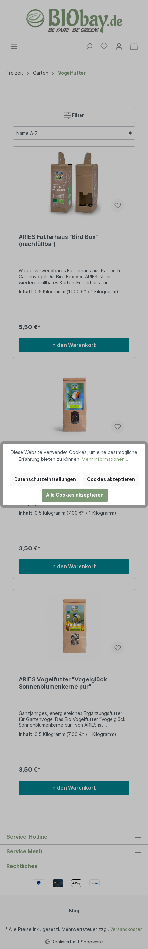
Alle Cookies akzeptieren (75, 495)
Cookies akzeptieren (111, 479)
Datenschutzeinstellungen (45, 479)
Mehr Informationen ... (106, 459)
